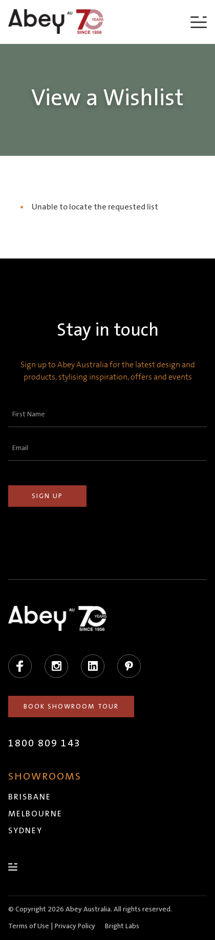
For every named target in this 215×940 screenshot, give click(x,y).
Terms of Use (28, 926)
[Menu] (198, 21)
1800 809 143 (44, 743)
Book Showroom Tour (71, 706)
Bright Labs (122, 926)
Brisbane (29, 797)
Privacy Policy (75, 926)
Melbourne (35, 813)
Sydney (25, 830)
